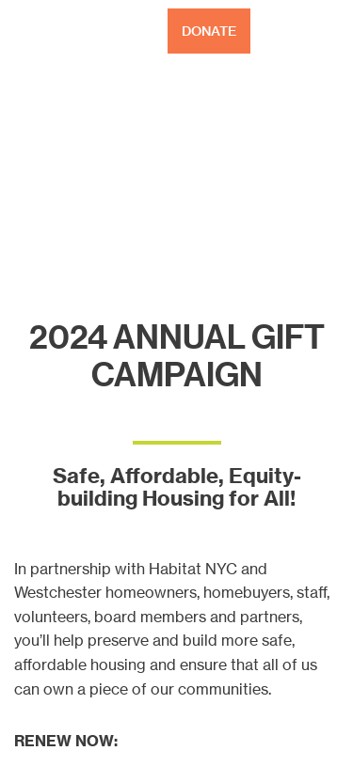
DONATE (209, 31)
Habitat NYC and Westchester (70, 31)
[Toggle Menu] (327, 31)
